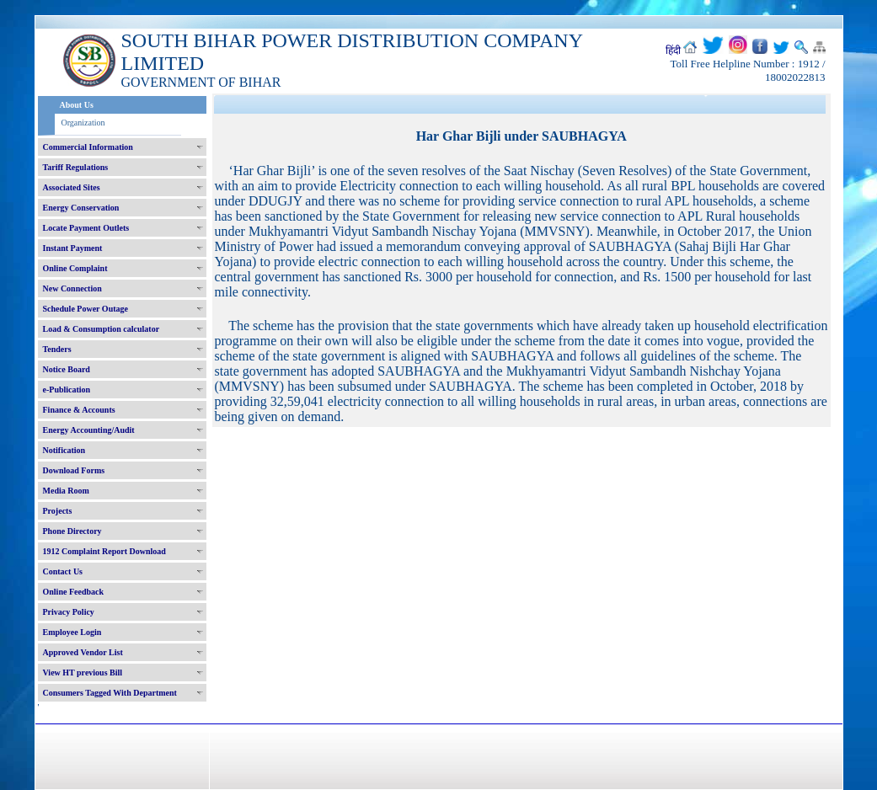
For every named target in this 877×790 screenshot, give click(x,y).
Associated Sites (71, 187)
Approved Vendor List (83, 652)
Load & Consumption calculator (101, 329)
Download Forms (74, 470)
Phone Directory (72, 531)
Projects (57, 510)
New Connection (72, 288)
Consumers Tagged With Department (110, 692)
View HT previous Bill (83, 672)
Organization (83, 122)
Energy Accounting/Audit (89, 430)
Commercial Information (88, 147)
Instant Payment (73, 248)
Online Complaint (75, 268)
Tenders (57, 349)
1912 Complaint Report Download (104, 551)
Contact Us (63, 571)
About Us (77, 104)
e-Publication (67, 389)
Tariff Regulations (76, 167)
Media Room (66, 490)
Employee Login (72, 632)
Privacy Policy (68, 612)
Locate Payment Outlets (86, 227)
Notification (64, 450)
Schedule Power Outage (85, 308)
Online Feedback (73, 591)
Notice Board (66, 369)
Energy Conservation (81, 207)
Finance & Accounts (79, 409)
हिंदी (673, 50)
